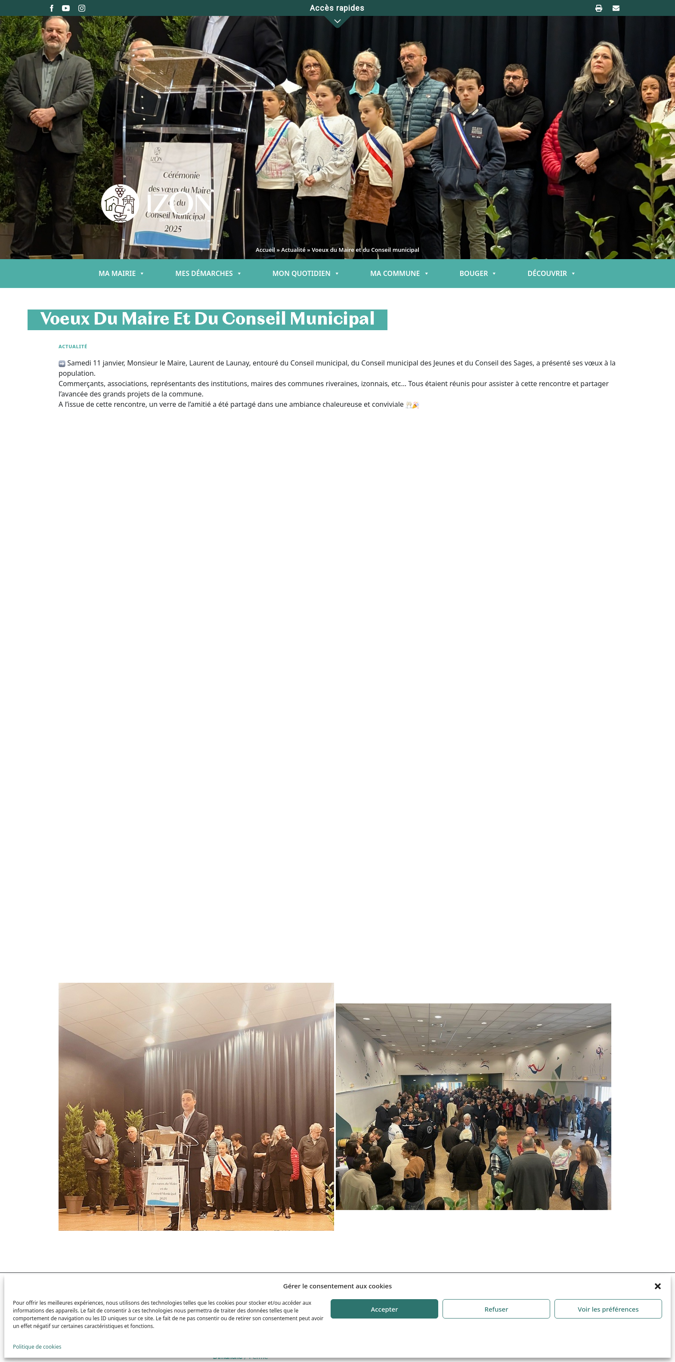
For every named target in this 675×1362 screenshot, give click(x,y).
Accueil (265, 250)
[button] (657, 1286)
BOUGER (479, 273)
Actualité (293, 250)
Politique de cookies (37, 1346)
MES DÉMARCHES (208, 273)
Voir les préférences (608, 1309)
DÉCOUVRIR (551, 273)
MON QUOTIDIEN (306, 273)
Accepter (384, 1309)
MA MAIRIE (122, 273)
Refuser (496, 1309)
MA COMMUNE (400, 273)
